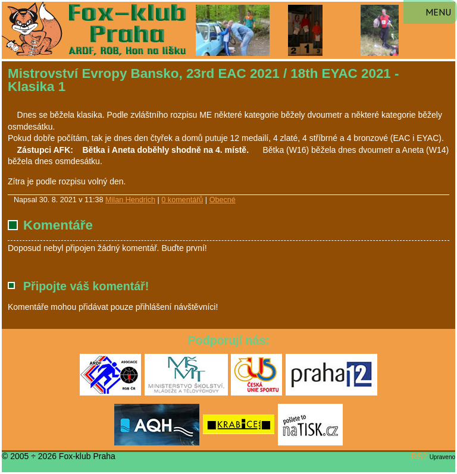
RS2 (419, 456)
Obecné (222, 200)
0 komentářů (182, 200)
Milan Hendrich (130, 200)
